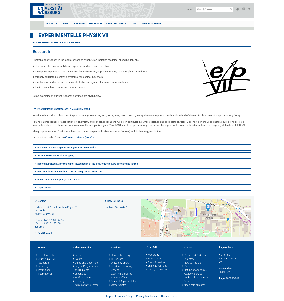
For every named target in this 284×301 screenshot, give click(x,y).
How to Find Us (115, 201)
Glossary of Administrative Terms (86, 283)
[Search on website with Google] (214, 9)
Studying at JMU (46, 259)
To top (223, 262)
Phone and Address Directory (194, 257)
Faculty (51, 23)
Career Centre (117, 285)
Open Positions (151, 23)
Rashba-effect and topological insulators (58, 179)
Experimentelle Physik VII (73, 35)
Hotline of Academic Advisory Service (194, 272)
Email (42, 226)
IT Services (116, 259)
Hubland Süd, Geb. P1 (117, 207)
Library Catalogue (156, 270)
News (77, 255)
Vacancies (79, 274)
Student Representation (123, 281)
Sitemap (224, 255)
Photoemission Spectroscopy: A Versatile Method (63, 109)
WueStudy (152, 255)
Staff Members (82, 278)
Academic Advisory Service (121, 268)
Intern (190, 9)
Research (95, 23)
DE (249, 9)
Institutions (43, 270)
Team (64, 23)
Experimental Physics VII (52, 42)
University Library (119, 255)
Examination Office (120, 274)
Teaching (78, 23)
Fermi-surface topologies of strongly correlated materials (67, 147)
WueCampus (154, 259)
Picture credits (228, 259)
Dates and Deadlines (85, 263)
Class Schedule (155, 262)
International (44, 274)
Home (40, 248)
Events (77, 259)
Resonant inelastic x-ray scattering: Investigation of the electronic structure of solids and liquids (87, 163)
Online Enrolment (156, 266)
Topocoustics (44, 187)
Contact (42, 201)
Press (186, 266)
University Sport (119, 263)
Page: (222, 278)
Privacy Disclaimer (146, 296)
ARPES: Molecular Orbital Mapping (55, 155)
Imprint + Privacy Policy (119, 296)
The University (45, 255)
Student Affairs (118, 278)
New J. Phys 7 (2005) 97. (81, 137)
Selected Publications (121, 23)
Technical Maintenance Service (196, 279)
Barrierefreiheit (169, 296)
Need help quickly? (193, 285)
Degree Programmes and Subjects (85, 268)
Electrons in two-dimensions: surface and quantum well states (70, 171)
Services (115, 248)
